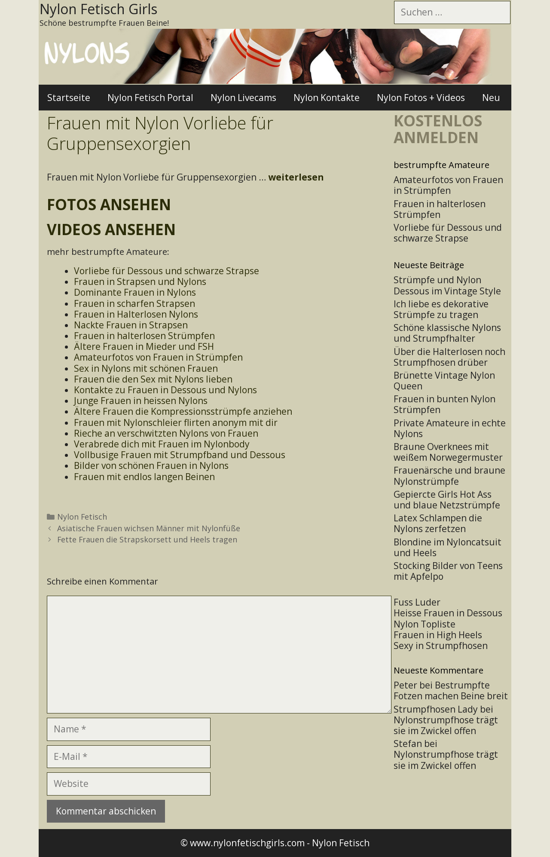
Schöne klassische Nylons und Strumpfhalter (447, 332)
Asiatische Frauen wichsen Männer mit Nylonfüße (148, 528)
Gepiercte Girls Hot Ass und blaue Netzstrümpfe (447, 499)
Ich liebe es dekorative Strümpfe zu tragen (441, 309)
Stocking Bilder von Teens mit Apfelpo (448, 571)
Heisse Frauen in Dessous (448, 613)
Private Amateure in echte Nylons (450, 428)
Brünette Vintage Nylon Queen (444, 380)
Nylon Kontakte (326, 98)
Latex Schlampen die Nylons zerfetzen (438, 523)
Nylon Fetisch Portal (150, 98)
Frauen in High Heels (438, 635)
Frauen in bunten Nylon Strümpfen (444, 404)
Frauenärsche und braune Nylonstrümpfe (449, 475)
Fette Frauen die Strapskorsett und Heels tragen (147, 539)
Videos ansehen (111, 229)
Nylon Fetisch (82, 516)
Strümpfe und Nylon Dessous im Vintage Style (447, 285)
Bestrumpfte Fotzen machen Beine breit (451, 690)
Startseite (68, 98)
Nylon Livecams (243, 98)
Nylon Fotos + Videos (421, 98)
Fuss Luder (417, 602)
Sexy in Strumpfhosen (441, 646)
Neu (491, 98)
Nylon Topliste (424, 624)
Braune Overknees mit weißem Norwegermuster (448, 452)
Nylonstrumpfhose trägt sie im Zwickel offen (446, 725)
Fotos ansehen (109, 204)
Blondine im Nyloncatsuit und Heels (447, 547)
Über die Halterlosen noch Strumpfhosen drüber (449, 357)
